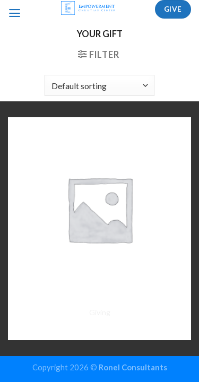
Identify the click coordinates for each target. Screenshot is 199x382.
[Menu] (14, 13)
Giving (99, 312)
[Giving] (99, 208)
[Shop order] (99, 85)
